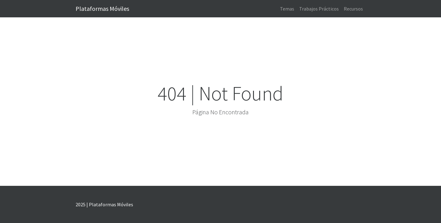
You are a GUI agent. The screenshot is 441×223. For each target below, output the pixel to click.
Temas (287, 9)
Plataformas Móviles (102, 8)
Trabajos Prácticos (319, 9)
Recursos (353, 9)
